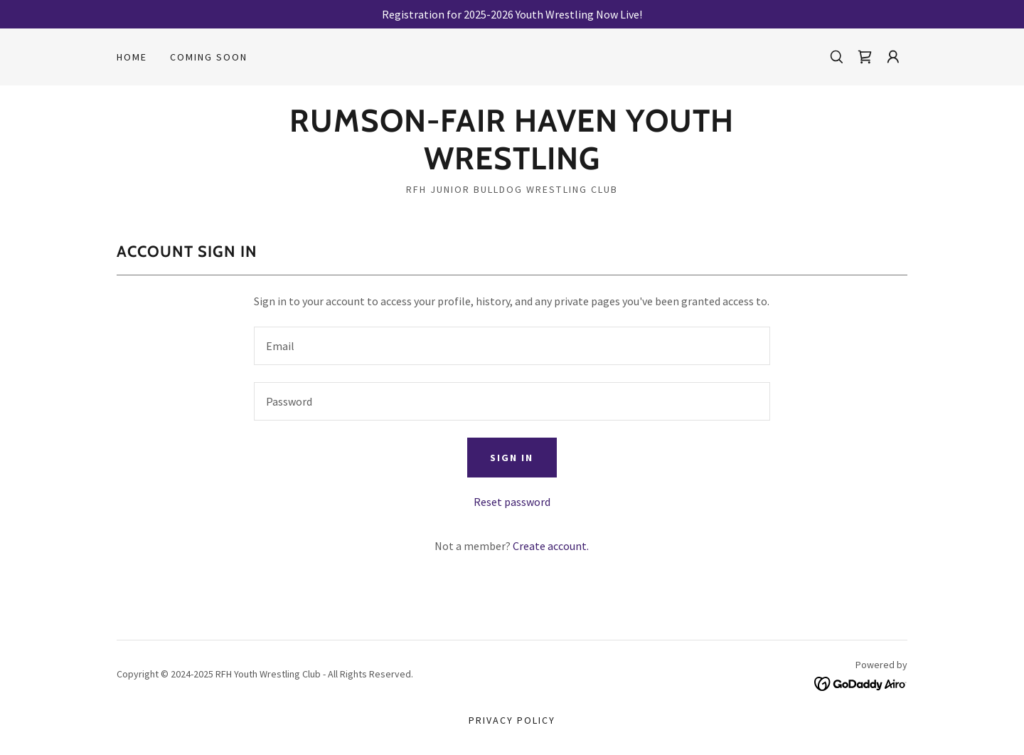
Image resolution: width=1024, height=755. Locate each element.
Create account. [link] (551, 546)
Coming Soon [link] (208, 57)
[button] (893, 57)
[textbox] (511, 346)
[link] (864, 57)
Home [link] (132, 57)
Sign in (511, 457)
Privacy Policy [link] (512, 720)
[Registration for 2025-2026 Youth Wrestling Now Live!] (512, 14)
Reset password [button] (512, 502)
